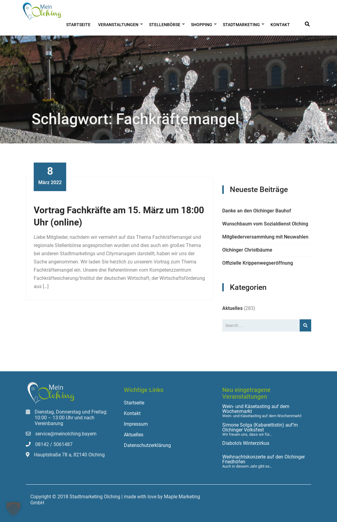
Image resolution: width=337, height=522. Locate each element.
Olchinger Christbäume (247, 250)
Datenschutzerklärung (147, 445)
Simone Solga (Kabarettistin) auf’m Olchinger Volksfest (260, 427)
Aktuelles (232, 308)
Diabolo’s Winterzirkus (245, 443)
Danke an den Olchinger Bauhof (256, 211)
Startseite (78, 24)
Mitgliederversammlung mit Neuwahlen (265, 237)
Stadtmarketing (241, 24)
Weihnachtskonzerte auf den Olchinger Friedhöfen (263, 459)
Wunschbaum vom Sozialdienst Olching (265, 224)
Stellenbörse (164, 24)
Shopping (201, 24)
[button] (13, 508)
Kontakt (280, 24)
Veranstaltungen (118, 24)
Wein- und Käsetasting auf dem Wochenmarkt (255, 409)
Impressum (136, 424)
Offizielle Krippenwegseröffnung (257, 263)
